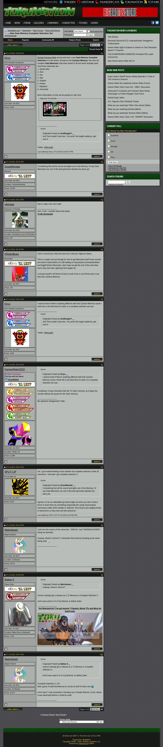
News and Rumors (52, 30)
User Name (68, 31)
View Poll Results (115, 166)
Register (25, 40)
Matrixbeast (11, 530)
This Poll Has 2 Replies (117, 170)
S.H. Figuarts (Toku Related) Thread (123, 101)
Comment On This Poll (117, 168)
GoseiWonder (12, 166)
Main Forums (38, 30)
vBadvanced (84, 743)
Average (114, 146)
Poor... (113, 157)
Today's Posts (75, 40)
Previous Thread (47, 715)
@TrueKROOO (12, 380)
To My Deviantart (45, 214)
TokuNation (26, 30)
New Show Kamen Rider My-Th (121, 61)
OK (112, 152)
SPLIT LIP (10, 472)
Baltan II (9, 579)
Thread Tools (94, 49)
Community (48, 40)
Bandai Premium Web (46, 57)
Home (8, 23)
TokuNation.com (14, 30)
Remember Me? (95, 32)
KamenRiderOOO (14, 369)
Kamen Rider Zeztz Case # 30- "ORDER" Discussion (130, 117)
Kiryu (7, 58)
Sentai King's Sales (116, 98)
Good (113, 141)
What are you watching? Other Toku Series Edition (129, 105)
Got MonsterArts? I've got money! (54, 608)
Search (96, 40)
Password (68, 35)
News (17, 23)
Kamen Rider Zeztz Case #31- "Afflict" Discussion (129, 87)
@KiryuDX (48, 147)
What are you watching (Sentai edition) (124, 109)
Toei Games (113, 37)
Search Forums (115, 176)
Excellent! (114, 135)
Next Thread (60, 715)
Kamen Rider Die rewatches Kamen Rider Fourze (129, 83)
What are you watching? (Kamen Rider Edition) (128, 113)
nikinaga (9, 204)
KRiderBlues (11, 254)
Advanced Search (116, 185)
